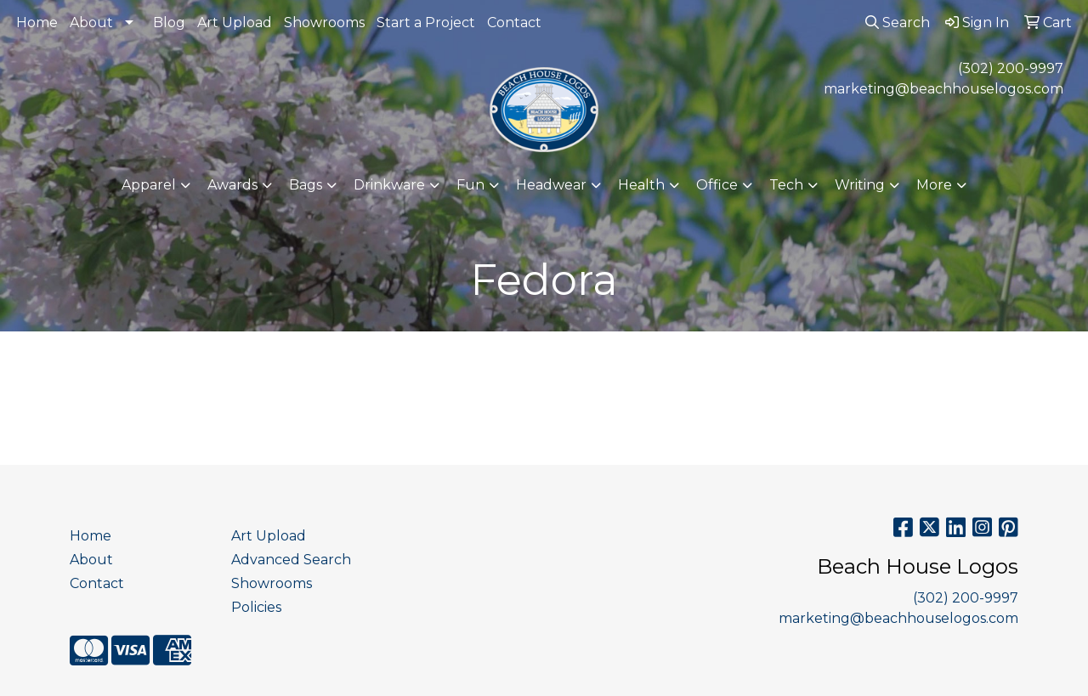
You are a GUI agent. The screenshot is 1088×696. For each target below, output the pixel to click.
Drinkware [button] (389, 185)
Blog (169, 22)
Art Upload (234, 22)
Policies (256, 607)
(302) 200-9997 (1010, 68)
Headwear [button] (551, 185)
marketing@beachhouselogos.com (943, 89)
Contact (514, 22)
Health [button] (641, 185)
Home (37, 22)
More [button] (934, 185)
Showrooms (324, 22)
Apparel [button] (149, 185)
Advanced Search (291, 560)
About (91, 22)
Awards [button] (232, 185)
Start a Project (426, 22)
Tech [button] (786, 185)
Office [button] (717, 185)
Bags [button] (305, 185)
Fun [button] (470, 185)
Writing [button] (860, 185)
